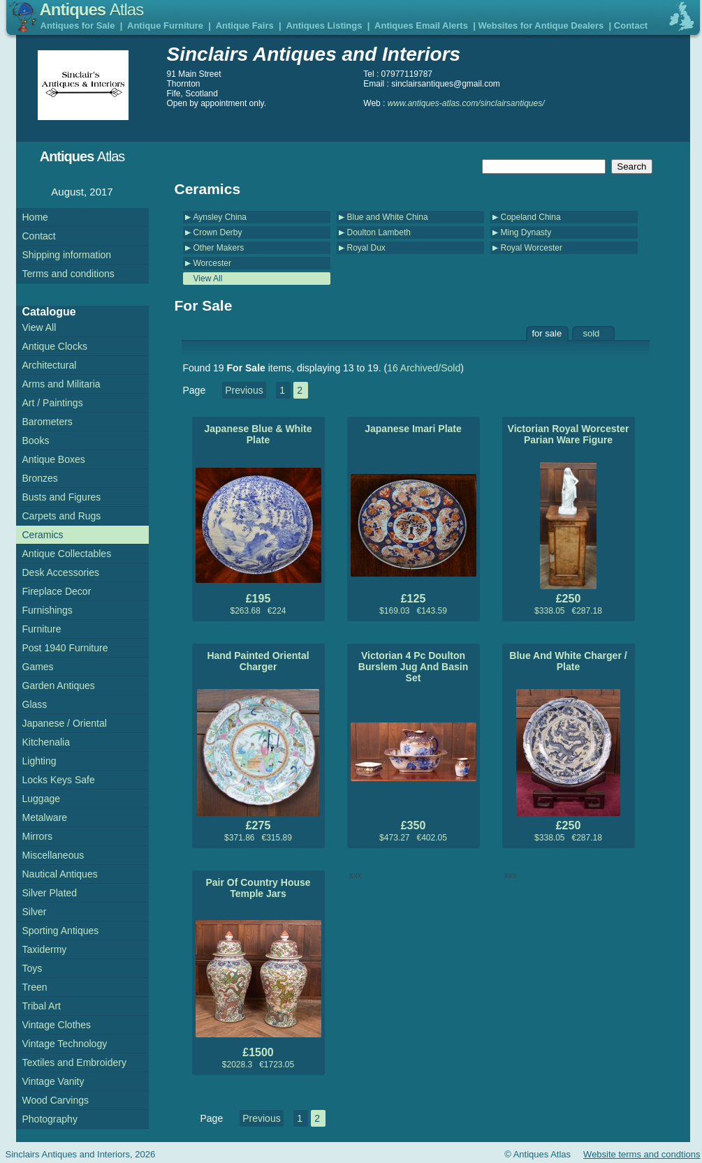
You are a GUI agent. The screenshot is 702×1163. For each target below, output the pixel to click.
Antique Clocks (54, 346)
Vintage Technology (65, 1043)
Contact (631, 25)
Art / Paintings (52, 402)
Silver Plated (50, 892)
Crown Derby (217, 232)
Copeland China (531, 217)
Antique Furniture (165, 25)
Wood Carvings (55, 1100)
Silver (34, 911)
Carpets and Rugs (61, 515)
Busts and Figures (61, 497)
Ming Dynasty (526, 232)
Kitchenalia (46, 742)
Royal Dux (366, 248)
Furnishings (47, 610)
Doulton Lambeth (379, 232)
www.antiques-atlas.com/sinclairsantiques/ (466, 103)
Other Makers (218, 248)
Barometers (47, 421)
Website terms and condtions (641, 1154)
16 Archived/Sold (423, 367)
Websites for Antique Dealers (541, 25)
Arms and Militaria (61, 384)
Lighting (39, 760)
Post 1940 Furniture (65, 647)
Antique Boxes (53, 459)
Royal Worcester (531, 248)
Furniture (41, 629)
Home (35, 217)
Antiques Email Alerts (421, 25)
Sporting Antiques (60, 930)
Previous (244, 390)
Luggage (41, 798)
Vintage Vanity (53, 1081)
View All (208, 278)
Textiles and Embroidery (74, 1062)
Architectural (49, 365)
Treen (34, 987)
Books (36, 440)
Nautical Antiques (60, 874)
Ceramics (43, 534)
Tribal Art (41, 1006)
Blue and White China (387, 217)
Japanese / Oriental (64, 723)
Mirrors (37, 836)
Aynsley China (220, 217)
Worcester (212, 263)
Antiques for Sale (78, 25)
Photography (50, 1119)
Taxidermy (44, 949)
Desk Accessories (60, 572)
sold (591, 333)
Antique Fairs (245, 25)
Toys (32, 968)
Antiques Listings (324, 25)
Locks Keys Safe (58, 779)
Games (38, 666)
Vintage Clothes (57, 1024)
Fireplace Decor (57, 591)
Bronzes (40, 478)
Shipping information (67, 254)
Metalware (45, 817)
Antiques (92, 9)
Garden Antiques (58, 685)
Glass (34, 704)
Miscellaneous (53, 855)
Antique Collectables (67, 553)
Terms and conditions (68, 273)
